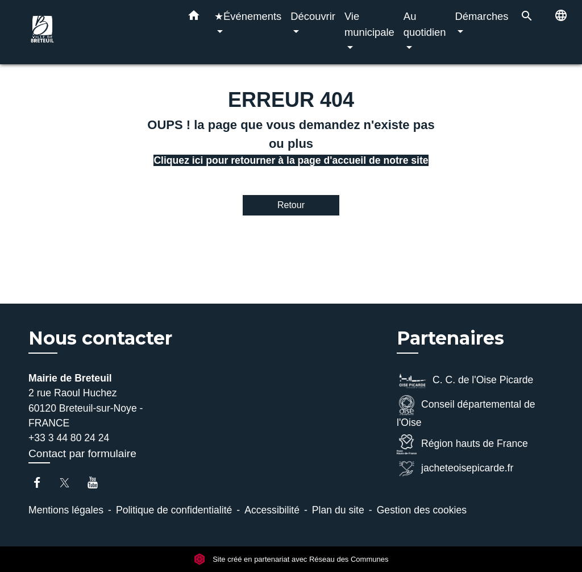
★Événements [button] (247, 16)
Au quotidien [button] (425, 24)
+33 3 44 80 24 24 (68, 437)
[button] (194, 17)
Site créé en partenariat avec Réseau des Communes (291, 559)
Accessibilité (272, 510)
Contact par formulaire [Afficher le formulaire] (82, 453)
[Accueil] (98, 32)
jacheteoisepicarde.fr (455, 469)
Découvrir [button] (312, 16)
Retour (291, 205)
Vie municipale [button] (369, 24)
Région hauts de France (462, 444)
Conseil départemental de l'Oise (466, 411)
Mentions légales (65, 510)
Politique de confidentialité (174, 510)
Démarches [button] (482, 16)
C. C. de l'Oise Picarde (465, 381)
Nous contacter (100, 338)
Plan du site (338, 510)
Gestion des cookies (422, 510)
